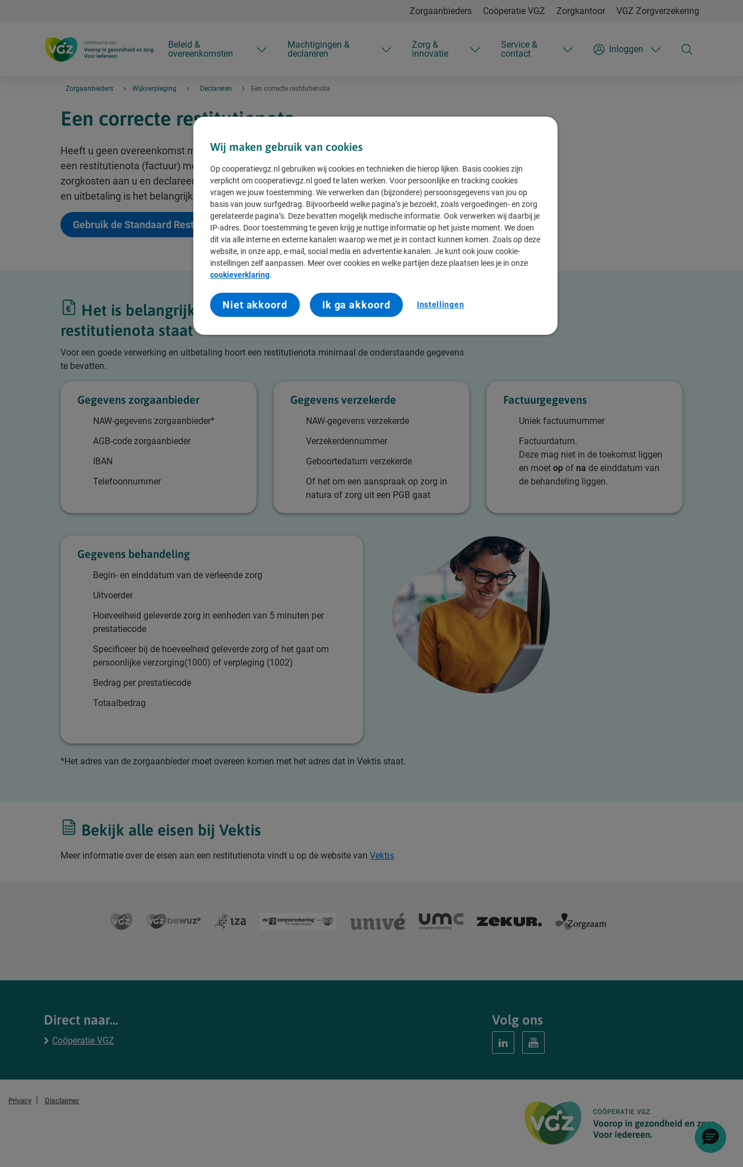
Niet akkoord (254, 305)
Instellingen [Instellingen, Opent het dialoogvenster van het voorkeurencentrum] (440, 304)
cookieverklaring (240, 274)
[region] (375, 226)
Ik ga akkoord (356, 305)
